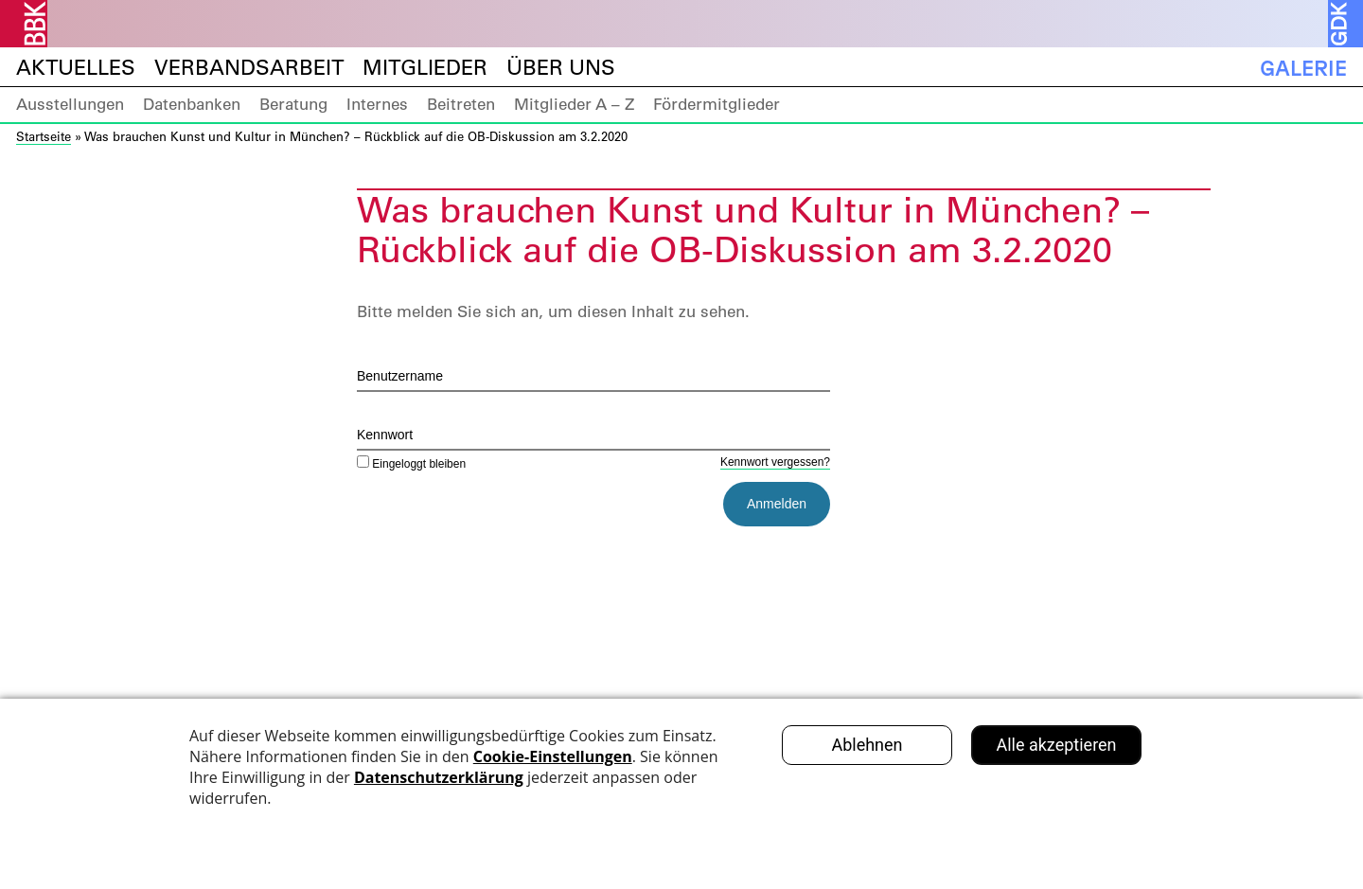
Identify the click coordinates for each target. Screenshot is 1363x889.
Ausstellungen (70, 104)
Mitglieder (425, 67)
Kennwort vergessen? (775, 462)
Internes (377, 104)
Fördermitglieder (716, 104)
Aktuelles (75, 67)
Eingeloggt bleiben (411, 464)
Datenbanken (191, 104)
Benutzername (400, 375)
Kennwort (385, 434)
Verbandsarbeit (249, 67)
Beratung (293, 104)
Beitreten (461, 104)
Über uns (560, 67)
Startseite (43, 136)
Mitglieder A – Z (574, 104)
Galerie (1303, 68)
